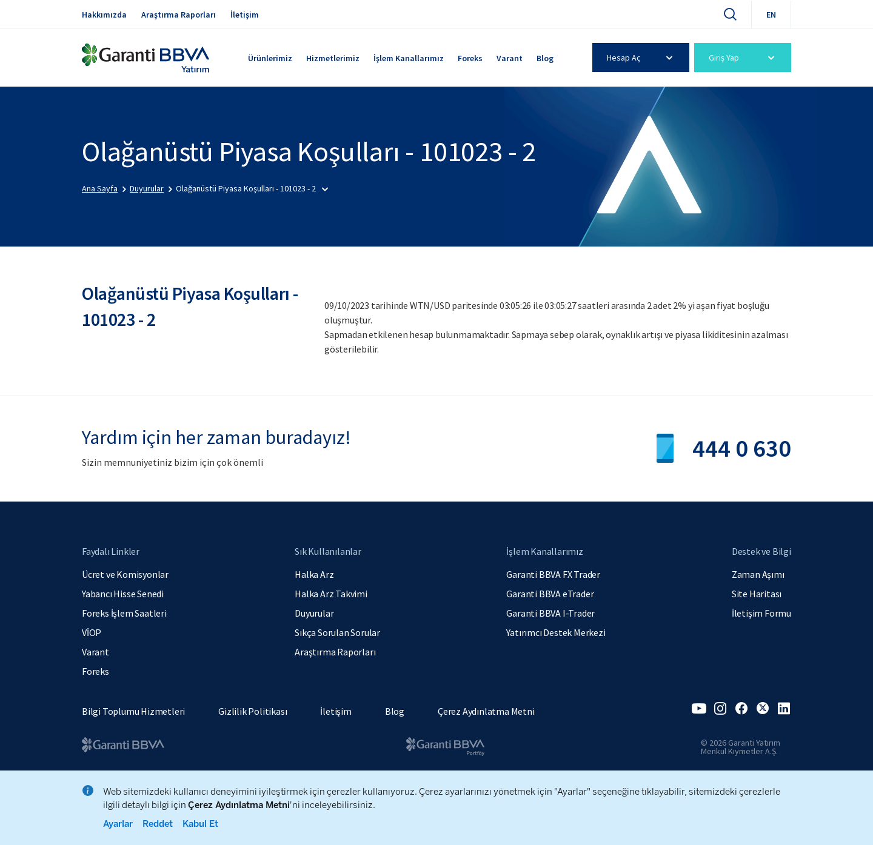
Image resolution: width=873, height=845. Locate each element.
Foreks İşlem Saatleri (124, 613)
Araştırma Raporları (178, 14)
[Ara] (730, 14)
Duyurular (314, 613)
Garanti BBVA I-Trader (550, 613)
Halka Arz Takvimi (331, 594)
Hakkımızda (104, 14)
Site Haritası (756, 594)
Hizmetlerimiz (333, 58)
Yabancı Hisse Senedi (123, 594)
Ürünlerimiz (270, 58)
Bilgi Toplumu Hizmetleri (133, 711)
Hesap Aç (642, 57)
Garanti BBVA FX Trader (553, 574)
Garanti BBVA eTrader (550, 594)
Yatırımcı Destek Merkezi (555, 632)
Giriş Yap (743, 57)
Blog (545, 58)
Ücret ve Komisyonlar (125, 574)
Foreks (470, 58)
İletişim (244, 14)
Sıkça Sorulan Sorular (337, 632)
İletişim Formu (761, 613)
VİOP (91, 632)
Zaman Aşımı (758, 574)
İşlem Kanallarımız (408, 58)
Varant (510, 58)
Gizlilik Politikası (252, 711)
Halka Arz (314, 574)
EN (771, 14)
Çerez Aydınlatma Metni (486, 711)
